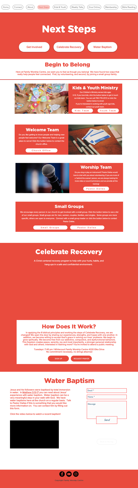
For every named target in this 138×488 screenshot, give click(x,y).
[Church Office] (41, 150)
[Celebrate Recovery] (69, 47)
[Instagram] (76, 474)
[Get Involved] (34, 47)
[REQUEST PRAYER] (81, 359)
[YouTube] (69, 474)
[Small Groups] (50, 227)
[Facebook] (62, 474)
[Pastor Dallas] (96, 189)
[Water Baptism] (102, 47)
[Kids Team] (82, 110)
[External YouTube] (69, 292)
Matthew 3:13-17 (30, 392)
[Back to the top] (107, 442)
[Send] (106, 420)
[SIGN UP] (58, 359)
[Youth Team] (108, 110)
